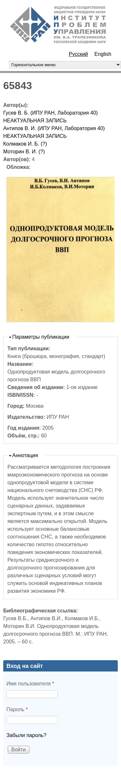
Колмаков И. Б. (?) (25, 144)
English (103, 54)
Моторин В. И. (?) (24, 151)
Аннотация (25, 455)
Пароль (17, 709)
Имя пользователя (30, 683)
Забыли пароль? (26, 735)
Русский (78, 54)
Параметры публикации (40, 337)
